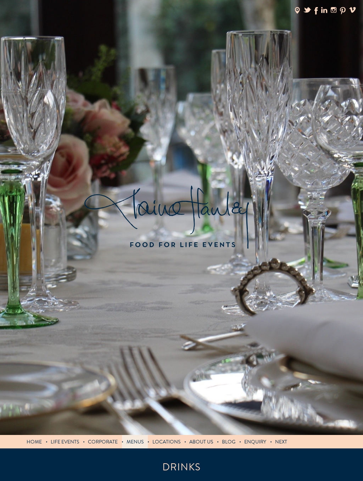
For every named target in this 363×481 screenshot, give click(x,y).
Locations (166, 442)
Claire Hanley (166, 217)
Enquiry (255, 442)
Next (281, 442)
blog (228, 442)
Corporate (103, 442)
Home (34, 442)
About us (201, 442)
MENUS (135, 442)
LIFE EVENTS (65, 442)
